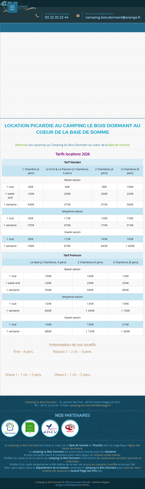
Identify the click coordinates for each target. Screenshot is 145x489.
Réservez (21, 145)
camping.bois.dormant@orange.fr (112, 17)
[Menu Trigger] (12, 8)
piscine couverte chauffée (102, 464)
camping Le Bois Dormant (23, 445)
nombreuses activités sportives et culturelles (103, 459)
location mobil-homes (107, 455)
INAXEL (86, 484)
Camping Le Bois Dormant (41, 402)
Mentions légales (101, 482)
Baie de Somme (119, 145)
